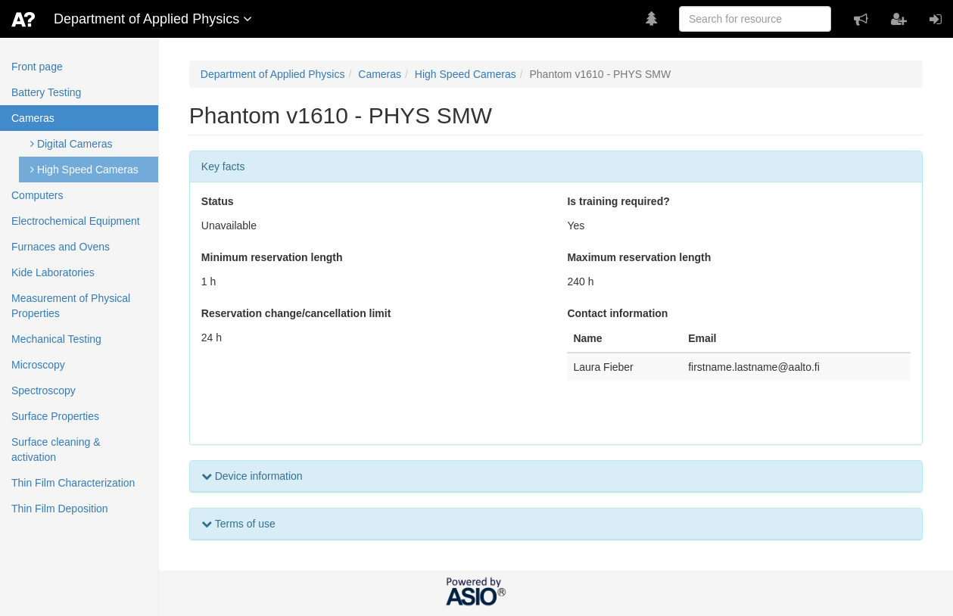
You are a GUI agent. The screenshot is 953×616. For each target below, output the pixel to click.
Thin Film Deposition (59, 508)
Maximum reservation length (639, 257)
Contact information (617, 313)
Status (217, 201)
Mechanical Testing (56, 339)
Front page (37, 67)
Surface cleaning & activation (56, 449)
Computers (37, 195)
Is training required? (618, 201)
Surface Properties (55, 416)
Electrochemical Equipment (75, 221)
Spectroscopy (43, 390)
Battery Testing (46, 92)
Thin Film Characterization (73, 483)
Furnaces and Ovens (60, 247)
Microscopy (38, 365)
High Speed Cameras (84, 169)
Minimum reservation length (272, 257)
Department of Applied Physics (273, 74)
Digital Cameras (71, 144)
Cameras (33, 118)
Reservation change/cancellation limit (296, 313)
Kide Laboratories (53, 272)
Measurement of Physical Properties (70, 305)
